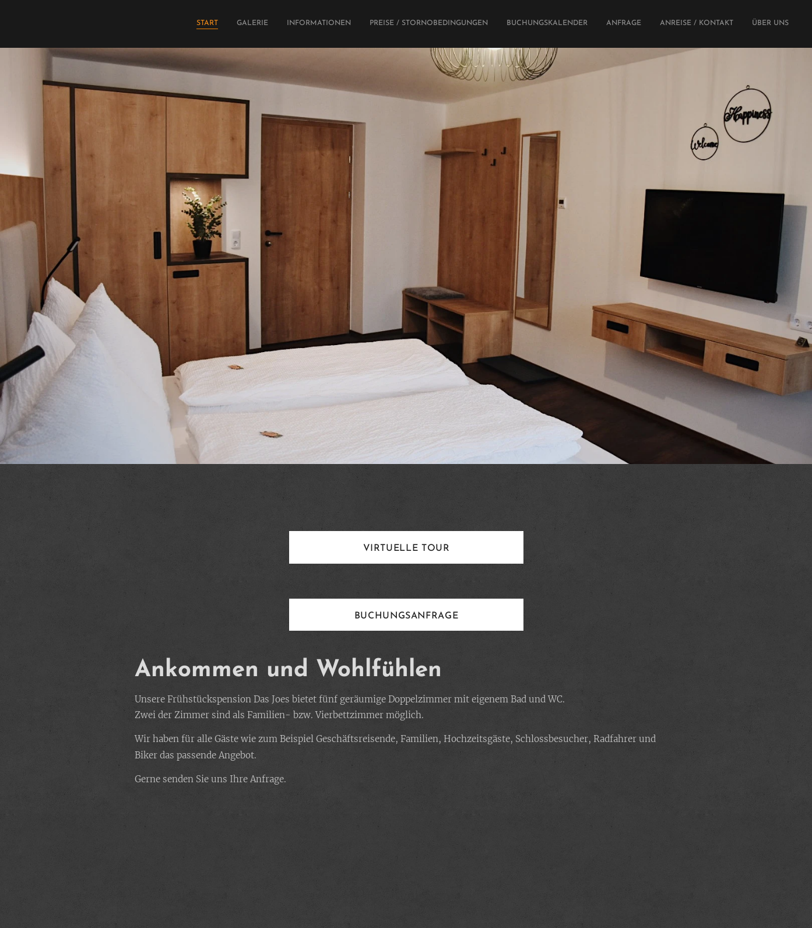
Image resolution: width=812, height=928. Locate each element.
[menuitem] (661, 23)
